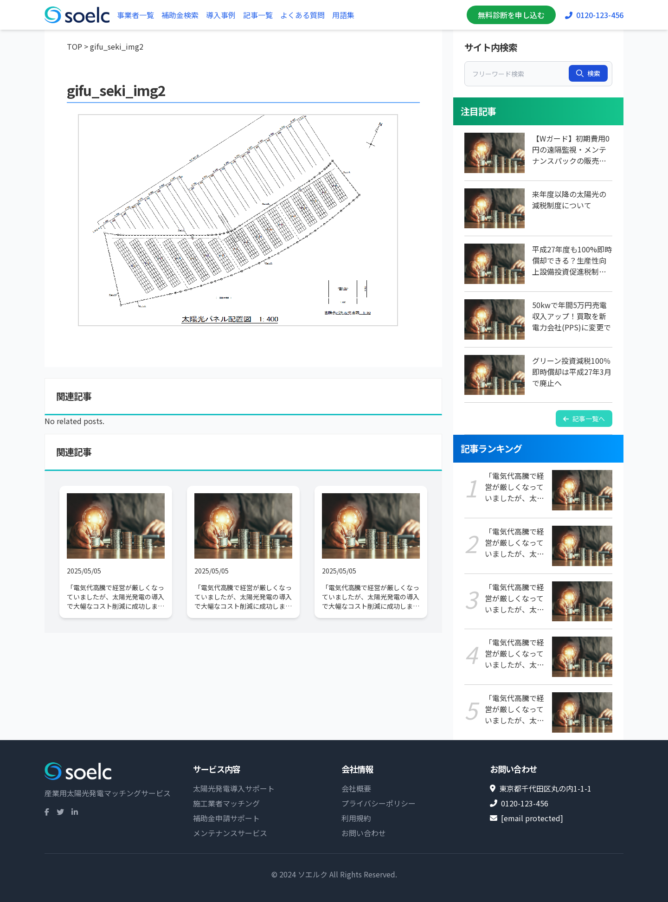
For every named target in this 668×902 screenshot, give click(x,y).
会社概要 (356, 788)
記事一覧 (258, 14)
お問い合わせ (363, 832)
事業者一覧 (135, 14)
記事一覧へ (584, 418)
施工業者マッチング (226, 803)
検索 (588, 73)
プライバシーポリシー (378, 803)
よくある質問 (302, 14)
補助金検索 (180, 14)
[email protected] (532, 818)
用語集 (343, 14)
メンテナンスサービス (230, 832)
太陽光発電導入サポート (234, 788)
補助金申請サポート (226, 818)
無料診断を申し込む (511, 14)
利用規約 (356, 818)
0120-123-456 (594, 14)
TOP (74, 46)
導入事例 (221, 14)
